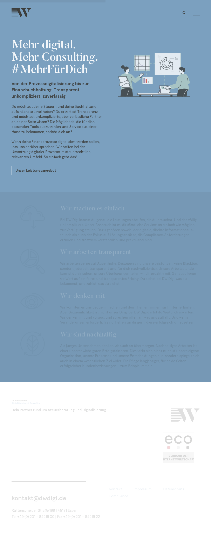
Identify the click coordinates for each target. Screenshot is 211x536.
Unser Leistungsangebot (35, 170)
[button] (185, 12)
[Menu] (196, 13)
